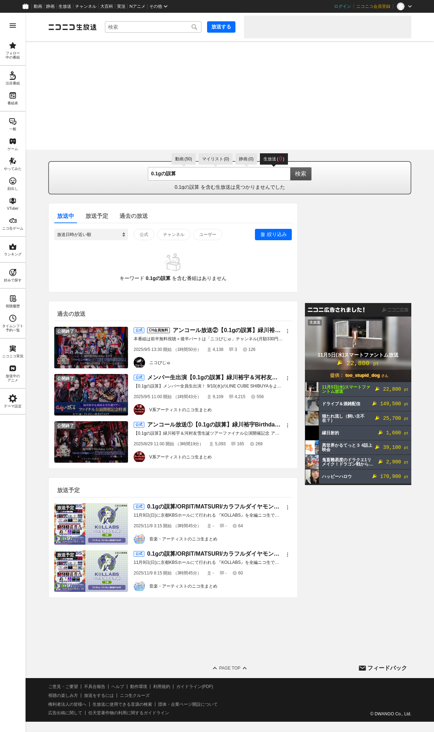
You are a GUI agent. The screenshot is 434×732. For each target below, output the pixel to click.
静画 (50, 6)
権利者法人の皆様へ (67, 704)
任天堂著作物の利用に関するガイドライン (128, 713)
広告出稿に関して (65, 712)
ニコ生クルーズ (135, 695)
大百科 (106, 6)
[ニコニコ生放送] (72, 27)
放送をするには (99, 695)
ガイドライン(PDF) (194, 686)
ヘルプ (117, 686)
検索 (300, 174)
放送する (221, 26)
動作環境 (138, 686)
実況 (121, 6)
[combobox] (153, 27)
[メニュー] (287, 331)
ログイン (342, 6)
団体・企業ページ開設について (188, 704)
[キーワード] (153, 27)
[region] (13, 372)
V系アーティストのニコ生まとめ (180, 409)
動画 (38, 6)
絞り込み (277, 234)
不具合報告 (94, 686)
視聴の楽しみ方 (63, 695)
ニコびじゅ (160, 362)
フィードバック (387, 668)
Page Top (229, 668)
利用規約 (161, 686)
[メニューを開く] (13, 25)
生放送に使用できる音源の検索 (122, 704)
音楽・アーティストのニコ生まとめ (183, 538)
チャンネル (85, 6)
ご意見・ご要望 (63, 686)
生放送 (65, 6)
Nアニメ (137, 6)
